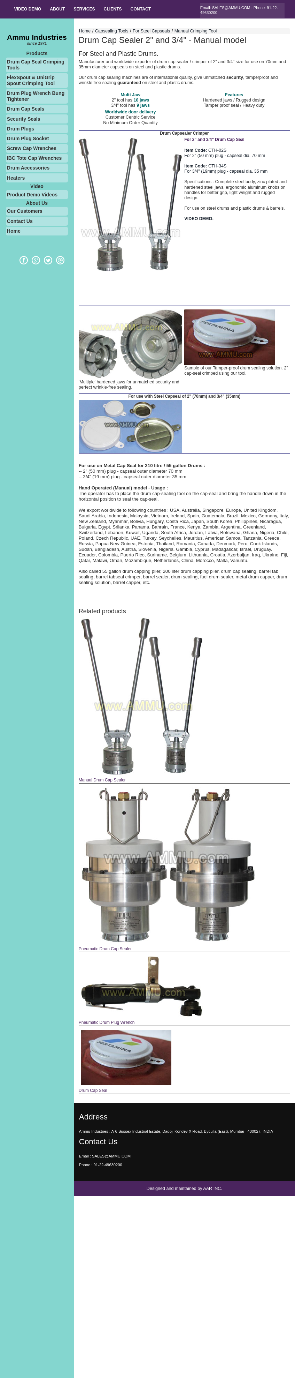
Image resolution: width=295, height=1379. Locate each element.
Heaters (16, 178)
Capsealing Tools (112, 31)
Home (14, 231)
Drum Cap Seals (25, 110)
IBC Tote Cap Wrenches (34, 159)
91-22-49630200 (107, 1165)
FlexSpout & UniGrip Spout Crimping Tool (31, 81)
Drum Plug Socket (28, 139)
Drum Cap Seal (93, 1091)
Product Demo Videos (32, 195)
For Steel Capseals (151, 31)
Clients (116, 9)
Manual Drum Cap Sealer (102, 781)
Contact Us (20, 222)
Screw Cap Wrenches (31, 149)
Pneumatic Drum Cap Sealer (105, 949)
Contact (145, 9)
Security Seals (23, 119)
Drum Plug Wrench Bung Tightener (35, 97)
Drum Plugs (20, 129)
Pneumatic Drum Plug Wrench (106, 1023)
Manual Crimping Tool (195, 31)
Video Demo (28, 9)
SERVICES (87, 9)
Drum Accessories (28, 169)
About (59, 9)
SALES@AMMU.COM (231, 8)
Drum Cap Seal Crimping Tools (35, 66)
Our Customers (24, 212)
